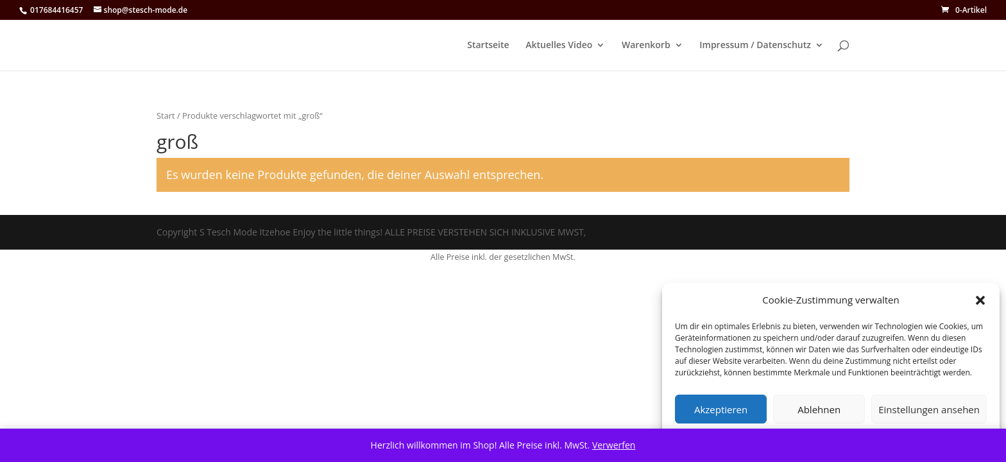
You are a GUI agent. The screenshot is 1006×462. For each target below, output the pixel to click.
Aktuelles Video (558, 45)
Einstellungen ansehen (929, 409)
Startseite (488, 45)
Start (166, 115)
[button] (980, 300)
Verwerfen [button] (614, 445)
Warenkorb (646, 45)
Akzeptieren (720, 409)
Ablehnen (818, 409)
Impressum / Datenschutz (755, 45)
